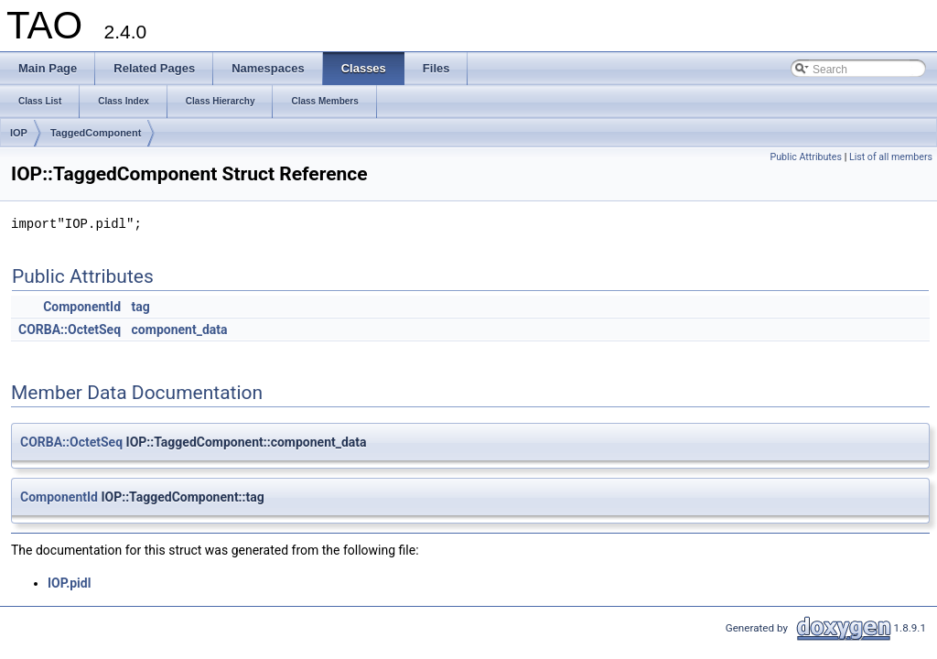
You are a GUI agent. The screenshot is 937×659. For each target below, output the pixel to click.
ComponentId (82, 306)
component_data (180, 329)
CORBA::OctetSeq (69, 329)
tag (141, 306)
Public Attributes (806, 157)
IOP (18, 132)
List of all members (890, 157)
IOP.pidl (69, 583)
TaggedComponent (95, 132)
